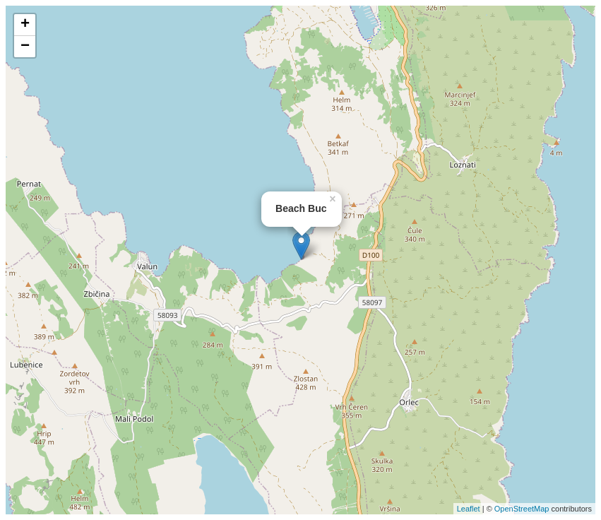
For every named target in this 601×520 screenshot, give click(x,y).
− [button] (25, 46)
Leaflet (468, 508)
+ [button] (25, 24)
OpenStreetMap (521, 508)
